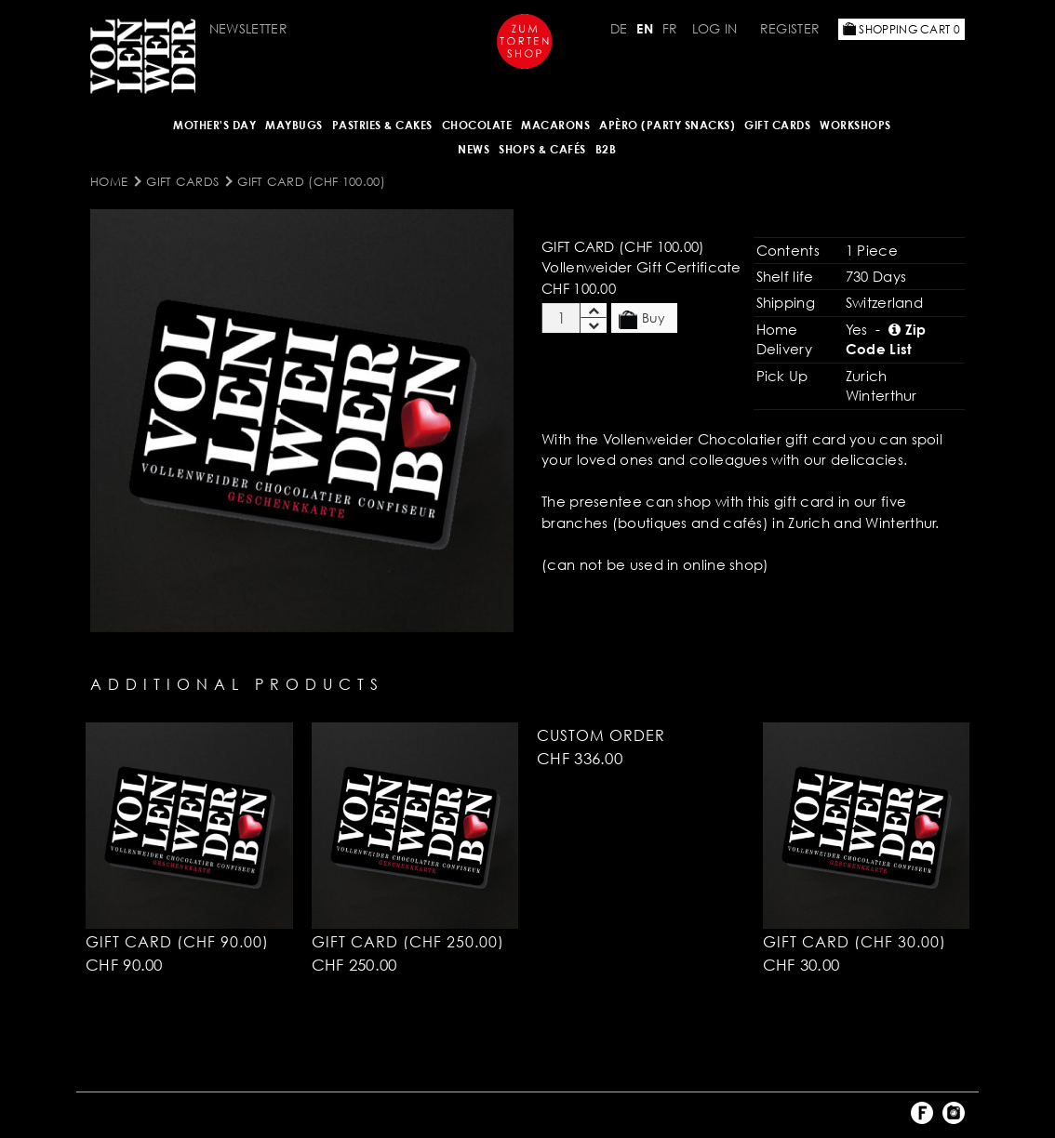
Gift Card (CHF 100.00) (311, 181)
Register (790, 28)
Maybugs (294, 125)
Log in (715, 28)
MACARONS (555, 125)
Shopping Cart (901, 29)
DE (619, 28)
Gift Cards (777, 125)
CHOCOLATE (477, 125)
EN (644, 28)
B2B (606, 149)
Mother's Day (214, 125)
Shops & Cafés (542, 149)
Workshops (855, 125)
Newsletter (248, 28)
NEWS (473, 149)
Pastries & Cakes (382, 125)
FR (670, 28)
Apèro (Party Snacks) (667, 125)
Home (108, 181)
